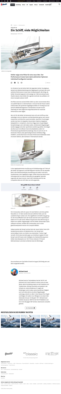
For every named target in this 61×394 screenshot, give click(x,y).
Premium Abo (21, 1)
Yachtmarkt (41, 4)
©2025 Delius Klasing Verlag (6, 388)
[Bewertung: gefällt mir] (30, 188)
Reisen (23, 4)
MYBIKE (34, 383)
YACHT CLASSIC (7, 383)
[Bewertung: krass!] (37, 188)
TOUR (31, 383)
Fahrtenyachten (22, 25)
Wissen (36, 4)
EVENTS (10, 385)
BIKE (28, 383)
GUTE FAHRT (39, 383)
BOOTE (21, 383)
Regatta (31, 4)
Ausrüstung (18, 4)
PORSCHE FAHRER (4, 385)
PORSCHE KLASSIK (56, 383)
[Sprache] (58, 1)
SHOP (2, 383)
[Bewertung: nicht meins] (24, 188)
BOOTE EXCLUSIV (15, 383)
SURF (25, 383)
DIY (27, 4)
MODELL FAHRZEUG (47, 383)
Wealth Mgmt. (48, 4)
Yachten (12, 4)
